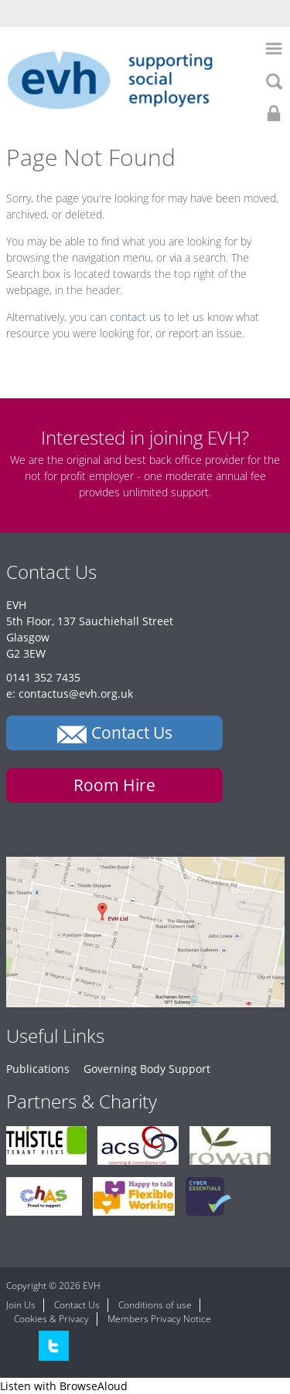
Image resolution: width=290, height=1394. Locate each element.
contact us (135, 317)
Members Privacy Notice (159, 1318)
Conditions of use (155, 1304)
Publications (38, 1068)
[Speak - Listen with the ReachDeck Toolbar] (64, 1386)
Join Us (21, 1304)
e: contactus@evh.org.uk (69, 693)
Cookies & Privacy (51, 1318)
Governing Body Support (147, 1068)
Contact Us (77, 1304)
